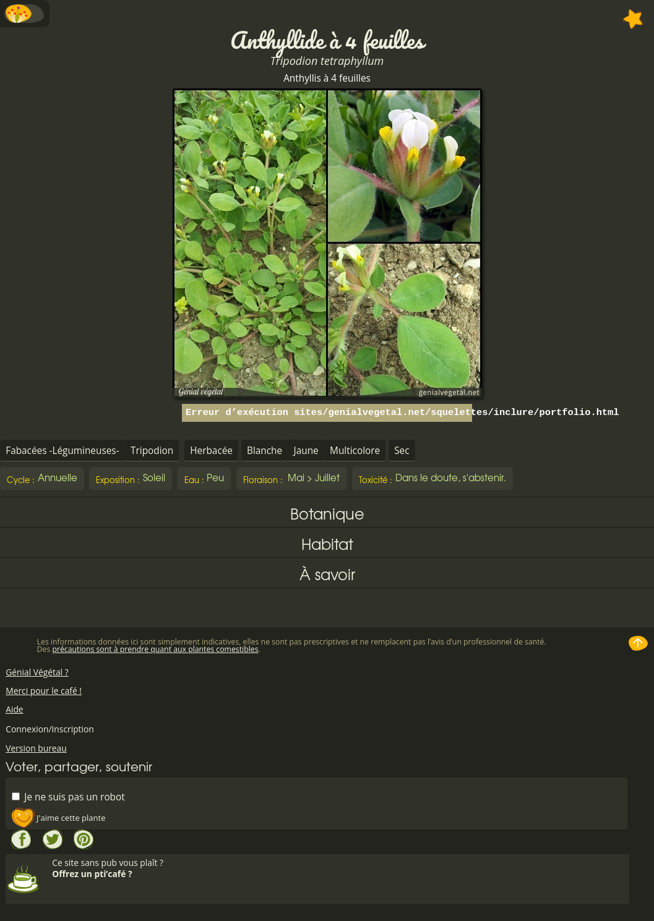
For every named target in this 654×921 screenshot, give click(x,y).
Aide (14, 709)
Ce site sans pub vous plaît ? (339, 868)
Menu (24, 13)
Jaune (306, 450)
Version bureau (36, 748)
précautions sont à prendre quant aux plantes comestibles (155, 649)
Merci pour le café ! (44, 690)
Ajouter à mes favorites (633, 19)
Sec (401, 450)
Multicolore (355, 450)
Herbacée (211, 450)
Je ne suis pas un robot (68, 796)
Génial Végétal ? (37, 672)
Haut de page (638, 643)
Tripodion (152, 450)
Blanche (264, 450)
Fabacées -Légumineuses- (62, 450)
